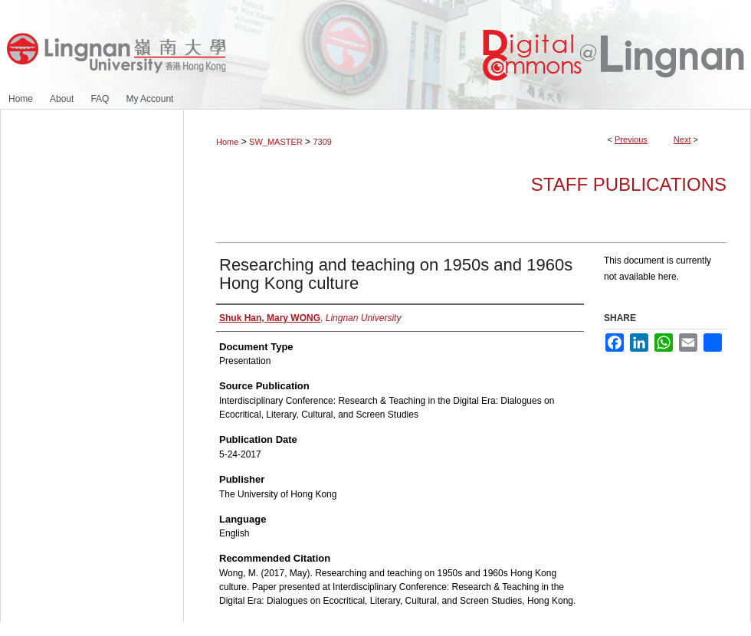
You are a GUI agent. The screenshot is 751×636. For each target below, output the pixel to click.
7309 (322, 141)
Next (682, 139)
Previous (631, 139)
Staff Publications (628, 184)
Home (227, 141)
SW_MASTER (276, 141)
